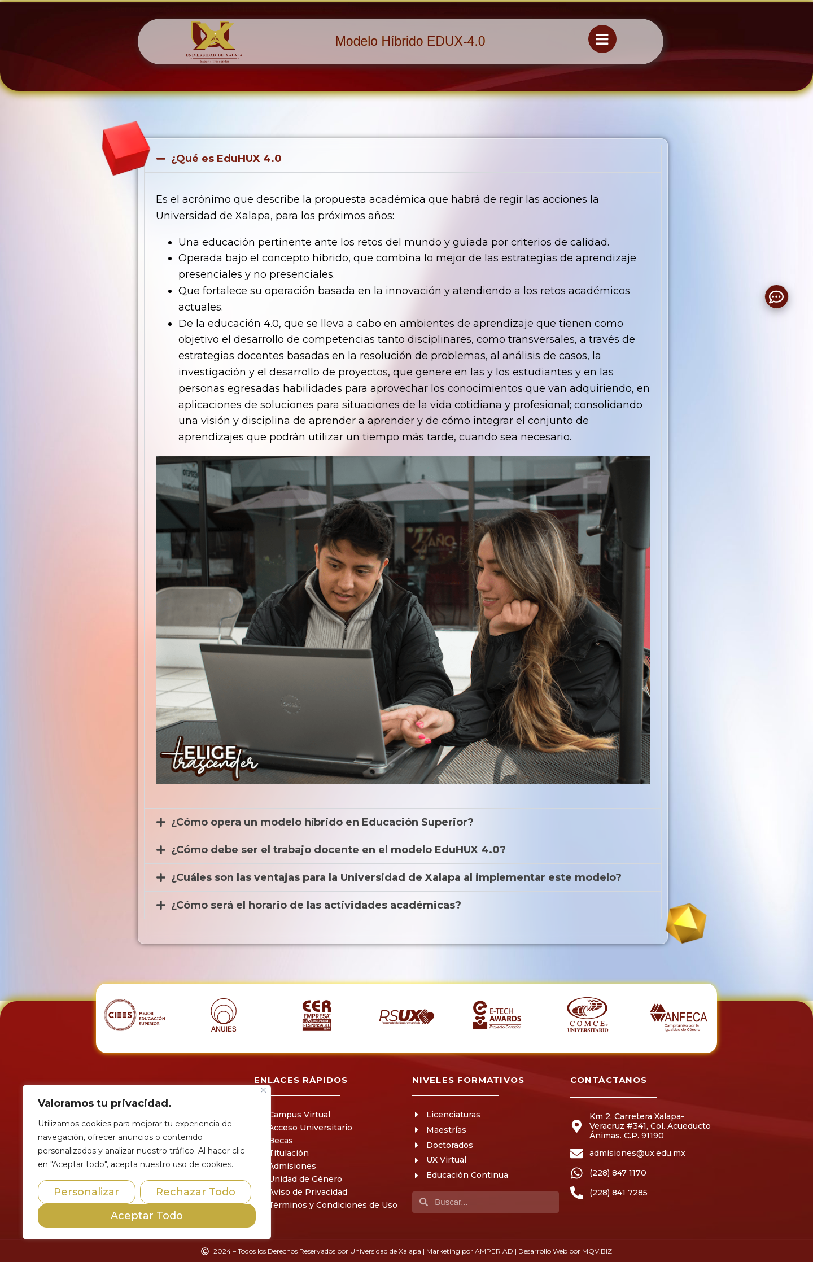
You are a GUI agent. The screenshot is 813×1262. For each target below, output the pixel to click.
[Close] (263, 1090)
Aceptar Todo (147, 1215)
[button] (403, 158)
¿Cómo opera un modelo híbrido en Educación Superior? (322, 822)
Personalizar (86, 1192)
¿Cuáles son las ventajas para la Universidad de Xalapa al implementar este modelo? (396, 877)
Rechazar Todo (195, 1192)
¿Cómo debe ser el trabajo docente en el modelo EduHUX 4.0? (338, 850)
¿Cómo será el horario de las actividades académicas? (316, 905)
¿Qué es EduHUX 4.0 (226, 158)
